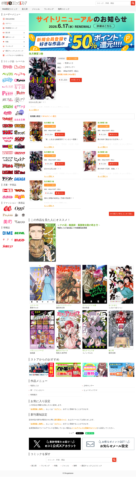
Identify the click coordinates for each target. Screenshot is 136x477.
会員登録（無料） (37, 409)
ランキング (49, 9)
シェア (71, 433)
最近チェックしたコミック (91, 466)
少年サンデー (70, 67)
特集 (56, 466)
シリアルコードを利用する (14, 55)
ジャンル (36, 9)
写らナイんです (88, 351)
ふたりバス (34, 305)
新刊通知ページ (60, 420)
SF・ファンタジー (37, 390)
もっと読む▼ (34, 110)
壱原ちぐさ (69, 63)
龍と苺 (111, 351)
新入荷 (25, 9)
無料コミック (63, 9)
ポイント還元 (73, 58)
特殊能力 (33, 395)
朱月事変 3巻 (49, 152)
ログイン (57, 409)
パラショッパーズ (37, 351)
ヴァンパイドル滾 (89, 305)
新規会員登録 (10, 19)
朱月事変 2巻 (103, 123)
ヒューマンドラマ (90, 390)
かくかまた (113, 305)
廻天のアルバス (62, 351)
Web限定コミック (9, 9)
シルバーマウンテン (64, 305)
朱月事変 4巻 (103, 152)
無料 (75, 466)
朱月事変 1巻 (49, 123)
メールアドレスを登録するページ (84, 428)
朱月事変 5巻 (49, 182)
